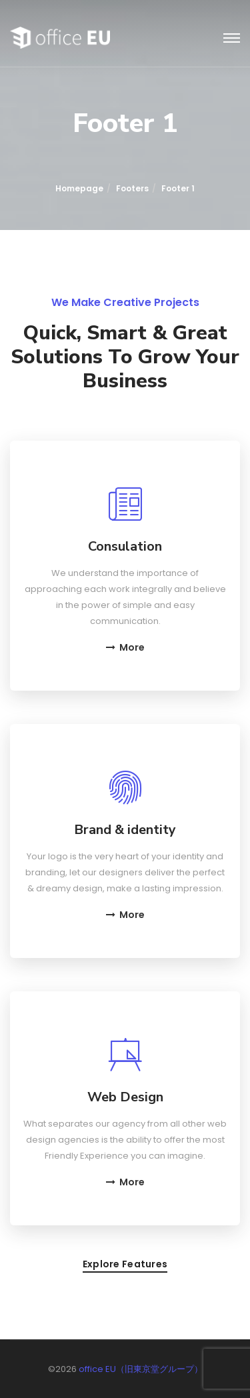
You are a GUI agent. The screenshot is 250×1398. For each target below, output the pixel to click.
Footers (132, 188)
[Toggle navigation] (231, 38)
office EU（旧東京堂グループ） (141, 1369)
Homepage (79, 188)
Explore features (125, 1265)
